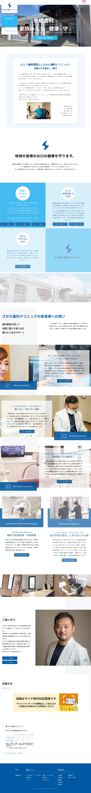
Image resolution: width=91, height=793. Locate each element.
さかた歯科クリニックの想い (33, 775)
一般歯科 (60, 775)
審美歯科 (70, 775)
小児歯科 (60, 782)
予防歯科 (60, 777)
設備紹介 (45, 777)
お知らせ (18, 775)
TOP (16, 769)
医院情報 (28, 777)
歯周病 (59, 780)
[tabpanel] (45, 23)
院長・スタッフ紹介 (48, 775)
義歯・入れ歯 (71, 777)
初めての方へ (46, 780)
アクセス (28, 780)
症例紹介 (60, 784)
